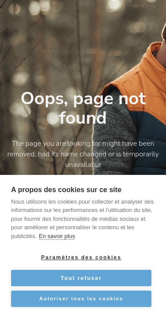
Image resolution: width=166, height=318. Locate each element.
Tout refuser (81, 278)
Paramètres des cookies (81, 257)
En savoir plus (57, 236)
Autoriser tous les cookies (81, 298)
